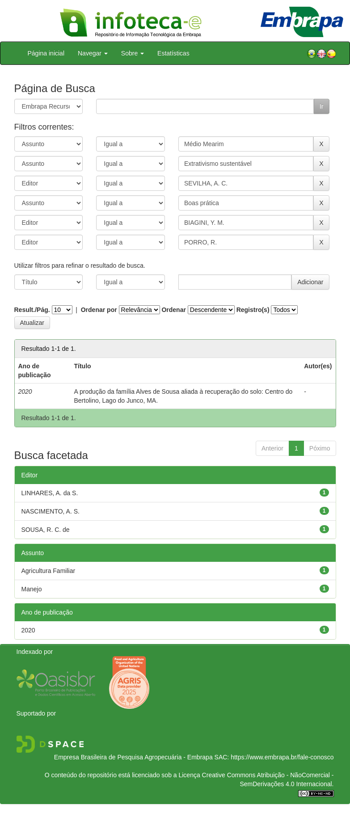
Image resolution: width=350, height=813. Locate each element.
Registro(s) (253, 309)
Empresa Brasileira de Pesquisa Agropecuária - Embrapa (133, 757)
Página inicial (46, 53)
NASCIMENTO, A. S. (50, 511)
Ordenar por (99, 309)
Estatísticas (173, 53)
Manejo (31, 589)
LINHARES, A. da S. (49, 493)
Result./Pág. (32, 309)
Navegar (93, 53)
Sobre (132, 53)
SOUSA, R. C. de (45, 529)
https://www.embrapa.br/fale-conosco (282, 757)
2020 (28, 630)
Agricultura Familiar (48, 570)
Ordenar (173, 309)
